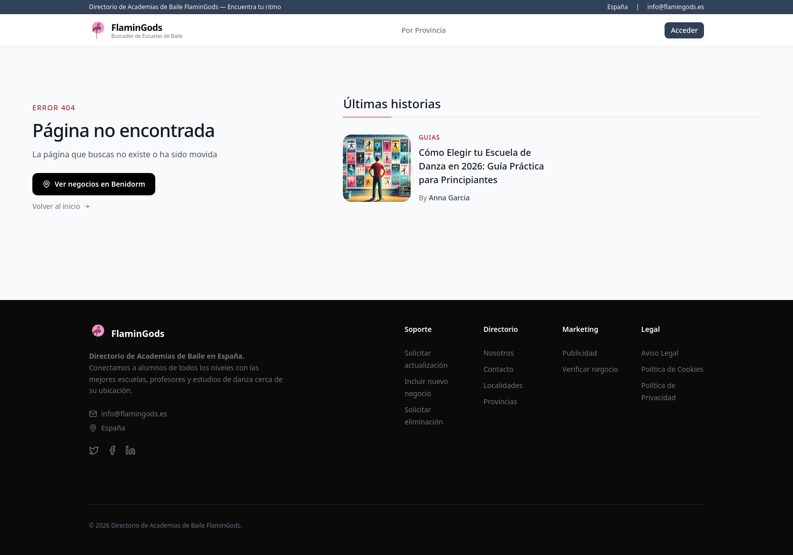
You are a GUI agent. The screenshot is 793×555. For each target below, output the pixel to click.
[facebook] (112, 450)
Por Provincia (424, 30)
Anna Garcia (449, 197)
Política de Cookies (672, 369)
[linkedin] (130, 450)
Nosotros (498, 353)
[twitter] (94, 450)
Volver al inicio (61, 206)
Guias (429, 138)
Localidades (502, 385)
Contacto (498, 369)
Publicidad (579, 353)
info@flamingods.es (675, 7)
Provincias (500, 401)
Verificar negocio (590, 369)
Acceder (684, 30)
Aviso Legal (660, 353)
